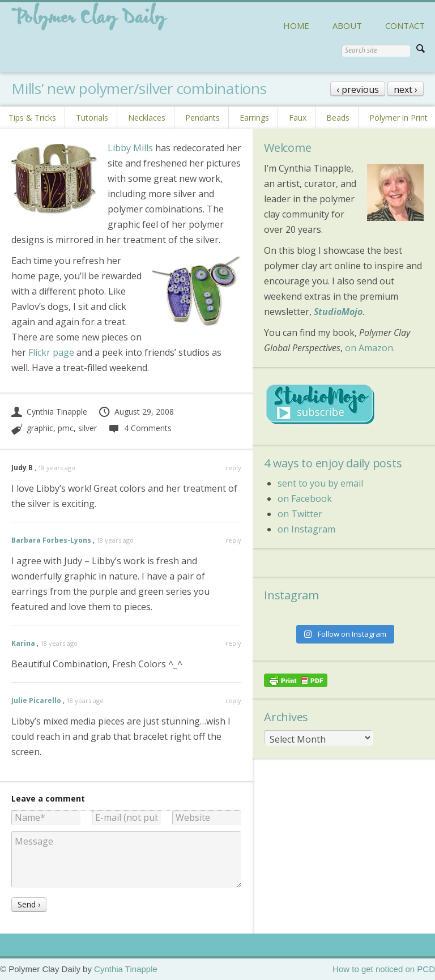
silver (87, 428)
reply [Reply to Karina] (233, 643)
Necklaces (146, 117)
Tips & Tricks (32, 117)
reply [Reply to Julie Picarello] (233, 700)
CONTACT (405, 25)
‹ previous (357, 89)
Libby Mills (130, 148)
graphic (40, 428)
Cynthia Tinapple (49, 411)
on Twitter (300, 514)
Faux (297, 117)
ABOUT (347, 25)
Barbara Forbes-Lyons (51, 540)
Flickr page (51, 352)
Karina (23, 643)
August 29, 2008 (136, 411)
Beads (337, 117)
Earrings (254, 117)
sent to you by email (320, 483)
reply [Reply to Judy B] (233, 467)
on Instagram (306, 529)
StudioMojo (338, 311)
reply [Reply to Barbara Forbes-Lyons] (233, 540)
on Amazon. (370, 348)
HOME (296, 25)
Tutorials (92, 117)
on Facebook (305, 498)
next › (405, 89)
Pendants (202, 117)
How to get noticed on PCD (383, 969)
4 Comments (139, 428)
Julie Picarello (36, 700)
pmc (66, 428)
